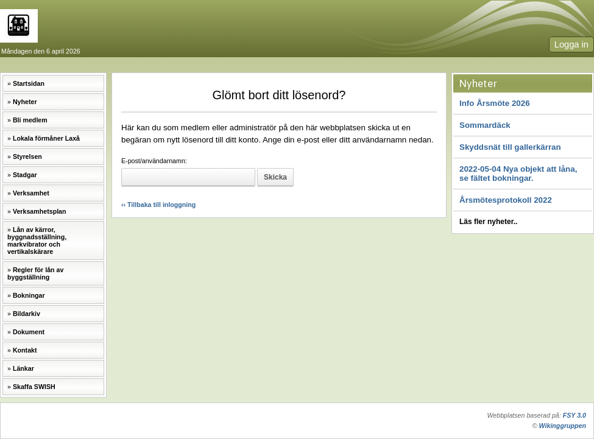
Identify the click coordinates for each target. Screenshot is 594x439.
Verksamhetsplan (39, 211)
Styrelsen (27, 156)
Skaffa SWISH (34, 386)
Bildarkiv (26, 313)
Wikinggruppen (562, 425)
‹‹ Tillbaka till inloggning (158, 204)
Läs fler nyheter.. (488, 221)
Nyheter (25, 101)
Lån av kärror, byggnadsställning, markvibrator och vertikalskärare (36, 240)
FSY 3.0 (574, 415)
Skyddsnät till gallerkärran (510, 147)
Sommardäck (485, 125)
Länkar (23, 368)
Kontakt (25, 350)
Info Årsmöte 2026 (494, 103)
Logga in (571, 44)
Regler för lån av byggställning (35, 273)
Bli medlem (30, 120)
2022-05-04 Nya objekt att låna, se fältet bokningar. (518, 173)
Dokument (28, 331)
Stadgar (25, 174)
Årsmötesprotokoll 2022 (505, 200)
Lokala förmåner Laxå (46, 138)
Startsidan (28, 83)
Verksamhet (31, 193)
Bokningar (29, 295)
